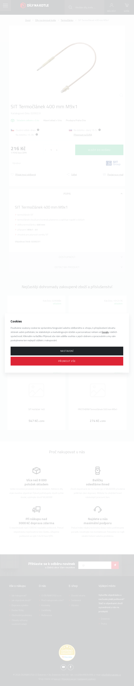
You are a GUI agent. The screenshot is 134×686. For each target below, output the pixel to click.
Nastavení (67, 351)
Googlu (105, 332)
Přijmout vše (67, 361)
